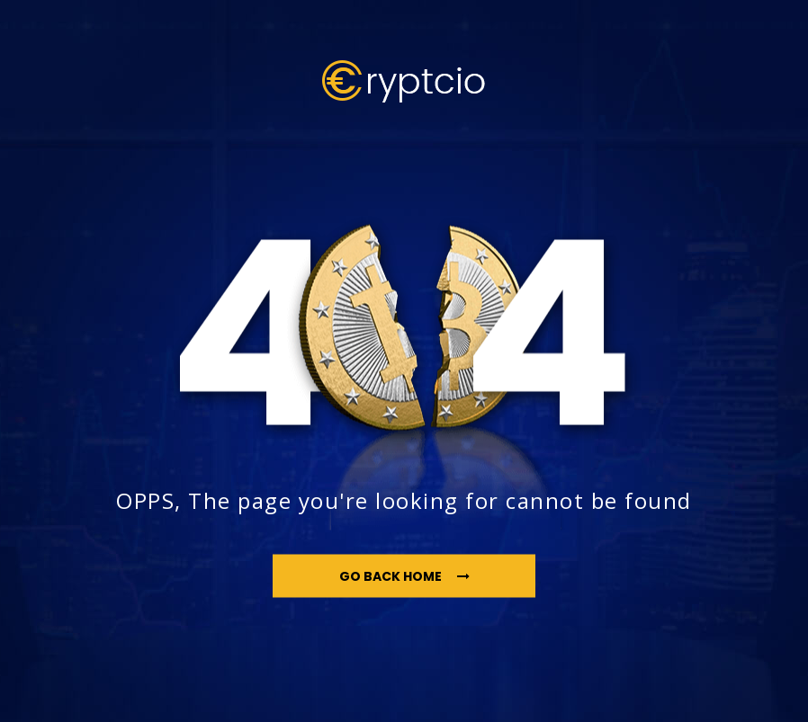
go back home (404, 575)
